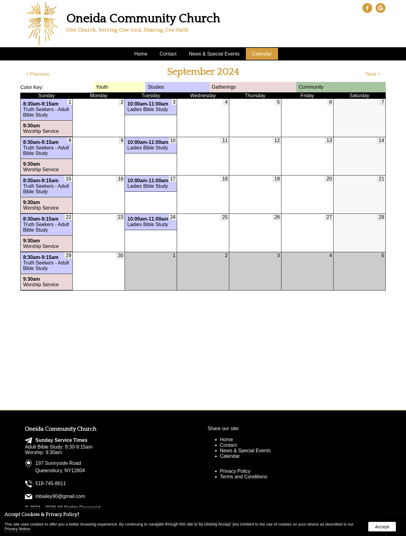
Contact (168, 53)
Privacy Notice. (18, 528)
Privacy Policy (235, 471)
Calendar (262, 53)
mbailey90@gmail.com (60, 496)
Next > (373, 74)
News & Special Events (214, 53)
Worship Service (46, 128)
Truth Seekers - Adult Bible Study (46, 109)
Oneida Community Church (60, 429)
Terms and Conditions (244, 476)
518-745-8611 (50, 483)
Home (140, 53)
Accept (382, 526)
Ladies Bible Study (150, 106)
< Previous (37, 74)
